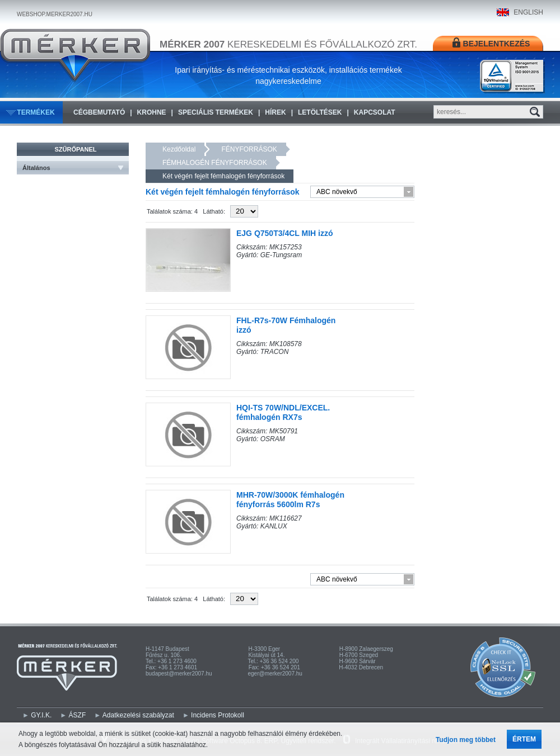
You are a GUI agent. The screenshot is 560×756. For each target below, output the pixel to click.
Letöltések (320, 112)
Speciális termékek (215, 112)
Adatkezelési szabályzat (138, 715)
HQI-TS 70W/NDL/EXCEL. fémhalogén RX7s (283, 412)
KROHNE (151, 112)
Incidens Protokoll (217, 715)
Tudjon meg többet (466, 740)
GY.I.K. (41, 715)
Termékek (35, 112)
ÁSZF (77, 715)
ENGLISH (528, 12)
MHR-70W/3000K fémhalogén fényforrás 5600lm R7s (290, 499)
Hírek (275, 112)
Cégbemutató (99, 112)
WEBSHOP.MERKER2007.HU (54, 14)
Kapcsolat (374, 112)
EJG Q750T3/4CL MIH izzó (284, 233)
